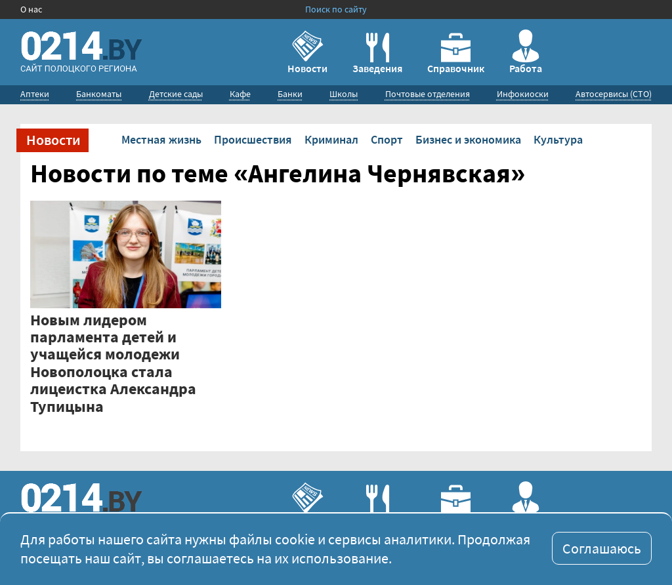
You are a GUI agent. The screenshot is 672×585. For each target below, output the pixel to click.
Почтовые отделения (427, 94)
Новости (307, 52)
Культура (558, 139)
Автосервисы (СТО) (614, 94)
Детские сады (176, 94)
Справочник (455, 54)
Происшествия (253, 139)
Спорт (387, 139)
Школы (343, 94)
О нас (31, 9)
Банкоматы (98, 94)
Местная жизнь (161, 139)
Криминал (331, 139)
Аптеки (34, 94)
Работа (525, 52)
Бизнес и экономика (468, 139)
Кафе (240, 94)
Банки (290, 94)
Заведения (377, 54)
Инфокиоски (523, 94)
